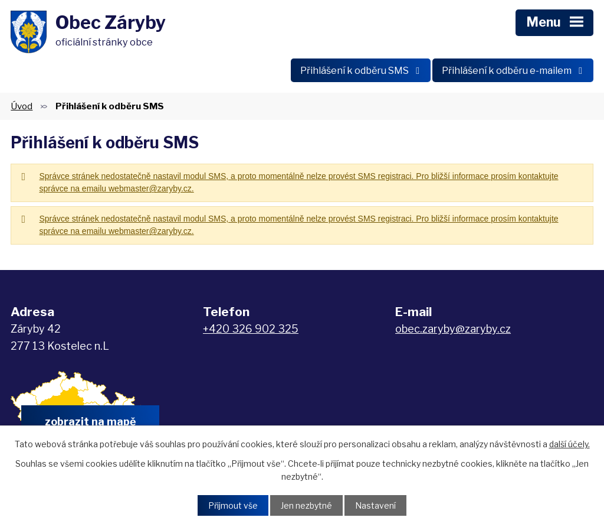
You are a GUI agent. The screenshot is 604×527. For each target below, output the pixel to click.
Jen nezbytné (306, 505)
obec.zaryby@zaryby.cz (453, 329)
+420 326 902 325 (250, 329)
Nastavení (375, 505)
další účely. (569, 444)
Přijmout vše (233, 505)
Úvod (21, 106)
